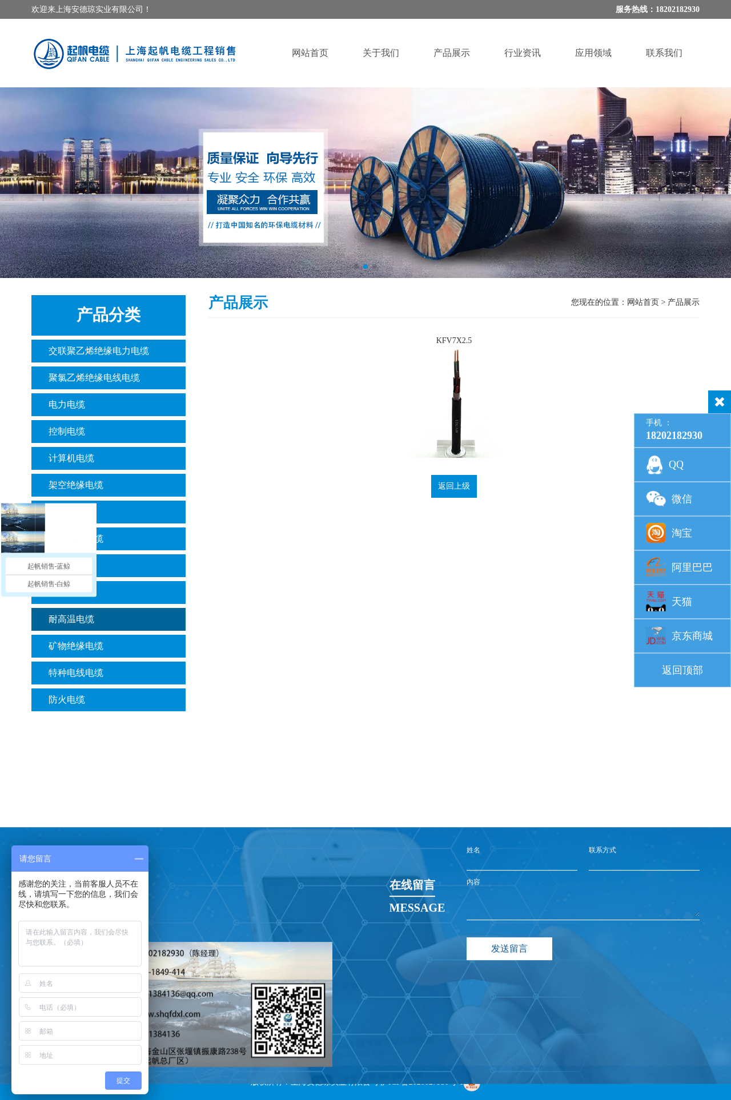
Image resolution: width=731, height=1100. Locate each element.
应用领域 (593, 53)
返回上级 (454, 486)
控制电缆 (67, 431)
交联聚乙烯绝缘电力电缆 (99, 351)
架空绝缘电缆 (76, 485)
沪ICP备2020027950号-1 (421, 1082)
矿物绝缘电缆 (76, 646)
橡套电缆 (67, 565)
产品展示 (451, 53)
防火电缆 (67, 699)
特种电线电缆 (76, 673)
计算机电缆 (71, 458)
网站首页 (310, 53)
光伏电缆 (67, 592)
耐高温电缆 (71, 619)
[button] (356, 266)
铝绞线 (62, 512)
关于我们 (381, 53)
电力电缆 (67, 404)
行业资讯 (522, 53)
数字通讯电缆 (76, 538)
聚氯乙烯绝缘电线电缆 (94, 377)
